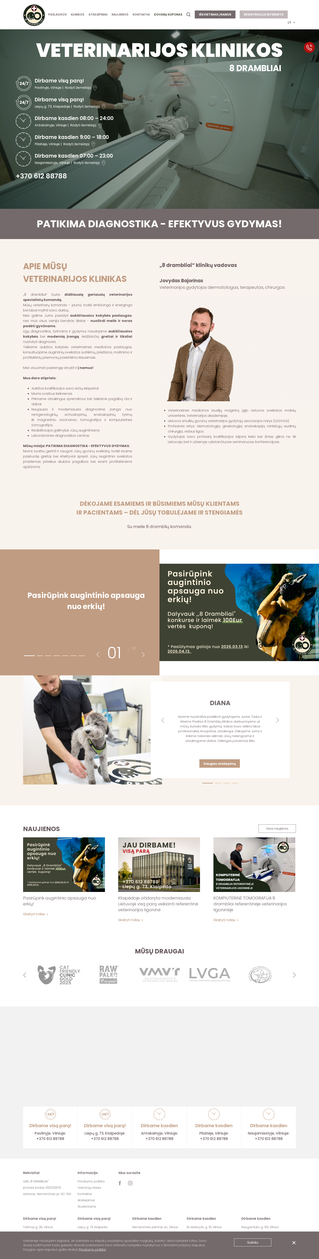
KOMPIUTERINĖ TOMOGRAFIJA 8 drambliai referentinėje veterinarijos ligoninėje (250, 904)
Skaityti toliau (34, 914)
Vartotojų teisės (89, 1188)
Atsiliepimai (98, 14)
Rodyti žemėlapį (78, 87)
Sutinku (252, 1242)
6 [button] (71, 655)
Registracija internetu (264, 14)
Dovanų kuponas (168, 14)
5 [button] (63, 655)
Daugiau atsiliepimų (220, 764)
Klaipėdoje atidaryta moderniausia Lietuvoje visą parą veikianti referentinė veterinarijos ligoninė (158, 904)
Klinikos (77, 14)
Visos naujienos (277, 828)
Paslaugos (57, 14)
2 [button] (38, 655)
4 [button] (55, 655)
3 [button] (46, 655)
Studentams (87, 1206)
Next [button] (143, 655)
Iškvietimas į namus (215, 14)
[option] (59, 975)
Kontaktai (141, 14)
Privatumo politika (91, 1181)
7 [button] (80, 655)
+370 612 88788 (41, 176)
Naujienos (120, 14)
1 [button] (25, 655)
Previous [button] (97, 655)
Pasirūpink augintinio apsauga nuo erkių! (59, 901)
